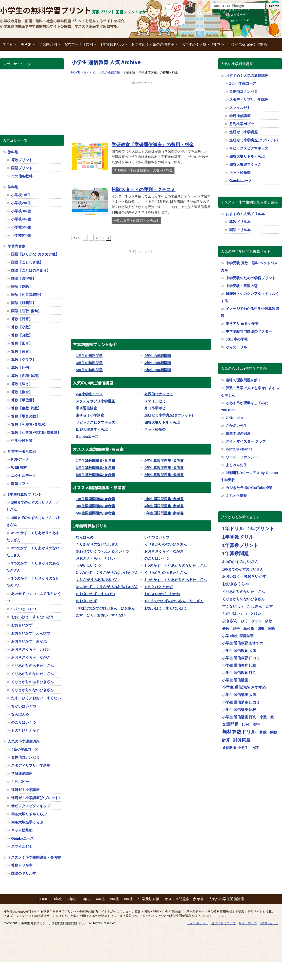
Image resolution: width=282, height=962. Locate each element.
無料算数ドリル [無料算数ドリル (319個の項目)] (239, 731)
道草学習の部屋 (238, 433)
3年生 (86, 899)
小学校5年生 (21, 227)
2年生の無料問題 (157, 356)
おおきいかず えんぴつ (95, 594)
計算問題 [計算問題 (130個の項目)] (242, 740)
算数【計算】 (21, 319)
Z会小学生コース (89, 394)
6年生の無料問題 (157, 370)
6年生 (128, 899)
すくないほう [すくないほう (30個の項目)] (232, 606)
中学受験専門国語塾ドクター (249, 331)
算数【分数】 (21, 335)
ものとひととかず (158, 587)
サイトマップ (248, 923)
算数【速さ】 (21, 384)
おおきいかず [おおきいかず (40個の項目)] (254, 576)
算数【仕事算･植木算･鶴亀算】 (36, 432)
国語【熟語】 (21, 287)
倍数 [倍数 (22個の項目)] (268, 621)
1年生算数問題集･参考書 (95, 461)
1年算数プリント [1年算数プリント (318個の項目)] (240, 545)
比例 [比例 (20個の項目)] (245, 724)
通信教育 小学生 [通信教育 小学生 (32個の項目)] (235, 748)
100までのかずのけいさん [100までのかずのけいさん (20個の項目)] (242, 569)
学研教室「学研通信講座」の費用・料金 (153, 144)
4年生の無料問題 (157, 363)
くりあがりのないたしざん (97, 544)
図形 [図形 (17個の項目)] (261, 629)
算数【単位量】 (23, 400)
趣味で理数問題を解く (243, 380)
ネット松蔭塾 (155, 429)
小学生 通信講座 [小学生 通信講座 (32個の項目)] (235, 680)
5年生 (114, 899)
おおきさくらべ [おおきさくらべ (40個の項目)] (235, 584)
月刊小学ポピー (156, 408)
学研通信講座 (86, 408)
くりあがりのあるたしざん (165, 573)
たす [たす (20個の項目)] (269, 606)
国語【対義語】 (23, 303)
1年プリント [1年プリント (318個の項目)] (261, 528)
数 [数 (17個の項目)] (272, 717)
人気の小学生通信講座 (226, 899)
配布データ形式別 (79, 46)
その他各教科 (21, 176)
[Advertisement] (141, 110)
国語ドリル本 (240, 230)
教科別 (26, 46)
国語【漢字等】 (23, 278)
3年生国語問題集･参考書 (95, 506)
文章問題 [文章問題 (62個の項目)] (230, 724)
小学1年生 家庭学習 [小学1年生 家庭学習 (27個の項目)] (238, 636)
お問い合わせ (269, 923)
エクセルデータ (23, 476)
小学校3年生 (21, 211)
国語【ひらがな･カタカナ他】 (35, 254)
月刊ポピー (20, 782)
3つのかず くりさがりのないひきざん (107, 573)
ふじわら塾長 (236, 496)
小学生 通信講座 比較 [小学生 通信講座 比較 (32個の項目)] (239, 710)
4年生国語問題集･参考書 (164, 506)
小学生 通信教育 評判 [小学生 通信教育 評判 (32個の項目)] (239, 673)
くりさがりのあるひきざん (97, 580)
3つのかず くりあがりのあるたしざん (175, 580)
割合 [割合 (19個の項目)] (236, 629)
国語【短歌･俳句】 (26, 311)
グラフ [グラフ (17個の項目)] (256, 621)
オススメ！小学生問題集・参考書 (34, 857)
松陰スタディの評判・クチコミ (143, 189)
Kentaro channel (240, 449)
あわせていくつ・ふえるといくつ (102, 551)
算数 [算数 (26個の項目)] (263, 732)
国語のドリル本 (23, 873)
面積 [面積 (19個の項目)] (255, 748)
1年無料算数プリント (25, 495)
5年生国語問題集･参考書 (95, 513)
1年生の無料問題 (89, 356)
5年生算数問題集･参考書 (95, 475)
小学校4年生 (21, 219)
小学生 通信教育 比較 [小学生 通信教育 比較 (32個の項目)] (239, 665)
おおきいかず (86, 601)
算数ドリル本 (21, 865)
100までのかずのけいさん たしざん (173, 601)
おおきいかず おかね (162, 594)
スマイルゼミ (155, 401)
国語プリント (21, 168)
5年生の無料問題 (89, 370)
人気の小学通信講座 (24, 741)
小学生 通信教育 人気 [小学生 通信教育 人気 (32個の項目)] (239, 651)
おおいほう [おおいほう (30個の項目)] (231, 576)
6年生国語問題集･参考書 (164, 513)
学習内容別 (48, 46)
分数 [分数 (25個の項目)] (225, 629)
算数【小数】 (21, 327)
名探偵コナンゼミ (158, 394)
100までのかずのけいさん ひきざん (105, 608)
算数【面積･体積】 (26, 376)
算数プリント (21, 160)
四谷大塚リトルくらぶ (162, 422)
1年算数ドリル (112, 46)
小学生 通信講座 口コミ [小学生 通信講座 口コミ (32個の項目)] (241, 702)
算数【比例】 (21, 368)
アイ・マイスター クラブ (246, 441)
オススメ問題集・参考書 (184, 899)
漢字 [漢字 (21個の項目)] (256, 724)
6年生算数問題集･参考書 (164, 475)
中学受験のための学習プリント (250, 278)
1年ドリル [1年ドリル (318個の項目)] (233, 528)
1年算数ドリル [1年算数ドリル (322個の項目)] (238, 537)
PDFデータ (20, 459)
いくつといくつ (156, 537)
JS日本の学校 (237, 339)
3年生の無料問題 (89, 363)
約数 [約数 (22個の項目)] (273, 732)
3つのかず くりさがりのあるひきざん (107, 587)
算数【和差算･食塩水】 (29, 424)
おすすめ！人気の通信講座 (153, 46)
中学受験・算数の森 (242, 286)
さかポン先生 (236, 426)
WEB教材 (19, 467)
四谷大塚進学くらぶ (92, 429)
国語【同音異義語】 (27, 295)
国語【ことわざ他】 (27, 262)
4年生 (100, 899)
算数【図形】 (21, 343)
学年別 (8, 46)
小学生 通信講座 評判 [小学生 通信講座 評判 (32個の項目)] (239, 717)
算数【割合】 (21, 392)
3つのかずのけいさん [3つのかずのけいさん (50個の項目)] (240, 561)
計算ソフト (20, 484)
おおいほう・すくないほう (165, 608)
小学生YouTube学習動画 (247, 44)
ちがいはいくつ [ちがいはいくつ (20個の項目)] (234, 614)
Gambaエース (87, 437)
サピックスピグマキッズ (95, 422)
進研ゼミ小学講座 (90, 415)
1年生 (58, 899)
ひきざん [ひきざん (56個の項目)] (229, 621)
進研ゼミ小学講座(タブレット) (168, 415)
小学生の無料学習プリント (45, 10)
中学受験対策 (21, 441)
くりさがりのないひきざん (165, 544)
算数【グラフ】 (23, 359)
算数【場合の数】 (25, 416)
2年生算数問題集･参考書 (164, 461)
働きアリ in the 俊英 (242, 324)
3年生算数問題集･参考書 (95, 468)
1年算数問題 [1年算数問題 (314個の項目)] (235, 553)
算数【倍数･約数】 (26, 408)
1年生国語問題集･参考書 (95, 499)
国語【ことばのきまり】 (30, 270)
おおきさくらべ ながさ (163, 551)
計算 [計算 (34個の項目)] (226, 740)
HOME (43, 899)
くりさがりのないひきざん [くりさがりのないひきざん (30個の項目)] (243, 599)
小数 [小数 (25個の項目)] (263, 717)
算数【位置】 (21, 351)
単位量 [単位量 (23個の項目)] (248, 629)
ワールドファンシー (242, 457)
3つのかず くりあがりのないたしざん (175, 565)
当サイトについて (223, 923)
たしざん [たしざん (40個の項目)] (254, 606)
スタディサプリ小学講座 (95, 401)
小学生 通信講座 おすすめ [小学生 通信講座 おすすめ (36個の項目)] (244, 687)
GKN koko (234, 418)
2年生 (72, 899)
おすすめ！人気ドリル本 (201, 46)
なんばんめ (85, 537)
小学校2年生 (21, 203)
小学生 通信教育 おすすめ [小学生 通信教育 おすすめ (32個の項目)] (242, 643)
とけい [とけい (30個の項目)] (256, 614)
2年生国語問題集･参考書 (164, 499)
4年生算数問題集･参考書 (164, 468)
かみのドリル (236, 347)
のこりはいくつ (156, 558)
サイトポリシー (197, 923)
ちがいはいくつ (88, 565)
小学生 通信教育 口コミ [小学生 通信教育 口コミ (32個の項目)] (241, 658)
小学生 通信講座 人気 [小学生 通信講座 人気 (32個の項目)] (239, 695)
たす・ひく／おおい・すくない (101, 615)
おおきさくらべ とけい (95, 558)
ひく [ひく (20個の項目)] (244, 621)
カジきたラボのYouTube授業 (249, 488)
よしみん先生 (236, 465)
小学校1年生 (21, 195)
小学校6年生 (21, 235)
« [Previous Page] (85, 238)
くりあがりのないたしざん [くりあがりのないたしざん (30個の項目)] (243, 592)
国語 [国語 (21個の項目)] (271, 629)
